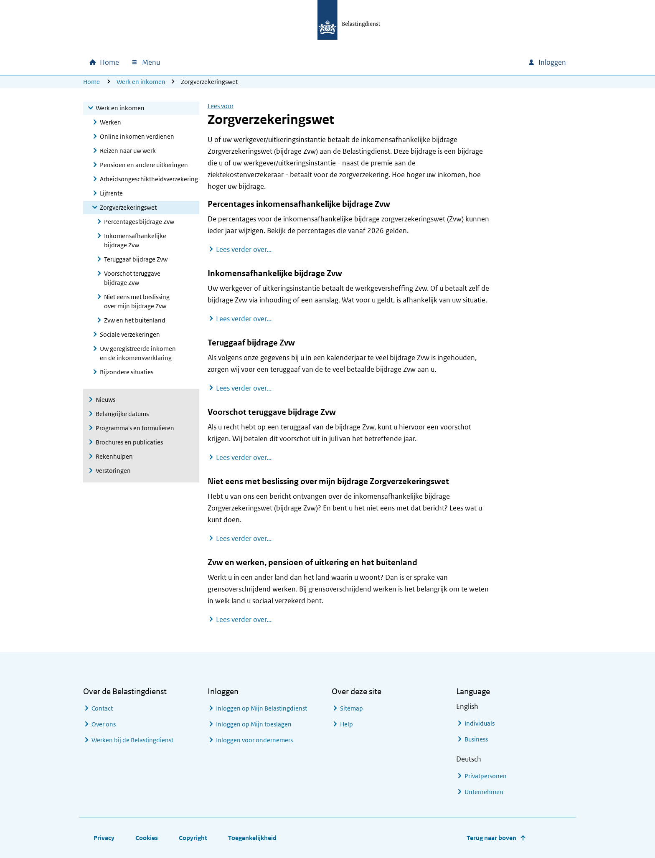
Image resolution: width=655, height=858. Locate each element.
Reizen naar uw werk (128, 151)
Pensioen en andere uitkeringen (144, 165)
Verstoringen (113, 471)
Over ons (103, 724)
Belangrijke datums (122, 414)
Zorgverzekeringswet (128, 207)
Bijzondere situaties (126, 372)
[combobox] (450, 62)
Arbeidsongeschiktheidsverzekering (149, 179)
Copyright (193, 838)
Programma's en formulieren (135, 428)
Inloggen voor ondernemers (254, 740)
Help (346, 724)
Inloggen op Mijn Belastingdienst (261, 708)
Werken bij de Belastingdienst (132, 740)
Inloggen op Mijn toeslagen (254, 724)
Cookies (146, 838)
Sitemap (351, 708)
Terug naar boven (491, 838)
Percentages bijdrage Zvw (139, 222)
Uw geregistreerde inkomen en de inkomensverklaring (138, 353)
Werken (110, 122)
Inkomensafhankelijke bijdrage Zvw (135, 240)
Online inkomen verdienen (137, 136)
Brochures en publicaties (129, 442)
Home (91, 82)
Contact (102, 708)
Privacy (104, 838)
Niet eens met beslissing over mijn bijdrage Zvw (137, 301)
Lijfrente (111, 193)
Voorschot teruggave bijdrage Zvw (132, 278)
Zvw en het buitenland (134, 320)
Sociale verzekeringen (130, 334)
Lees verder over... (244, 249)
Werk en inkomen (141, 82)
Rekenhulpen (114, 456)
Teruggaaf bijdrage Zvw (136, 259)
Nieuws (105, 400)
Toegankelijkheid (252, 838)
